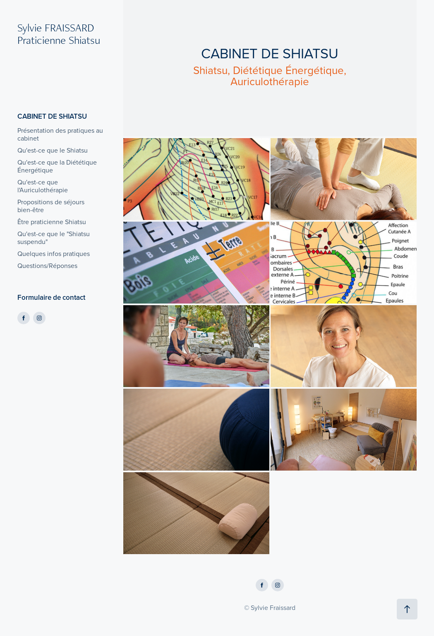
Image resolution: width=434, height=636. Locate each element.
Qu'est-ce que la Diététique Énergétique (57, 166)
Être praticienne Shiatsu (51, 221)
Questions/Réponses (47, 265)
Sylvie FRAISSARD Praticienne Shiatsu (58, 33)
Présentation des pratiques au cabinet (60, 134)
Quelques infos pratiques (53, 253)
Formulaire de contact (51, 297)
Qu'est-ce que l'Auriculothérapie (42, 185)
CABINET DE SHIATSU (52, 116)
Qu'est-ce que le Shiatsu (52, 150)
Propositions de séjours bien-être (50, 205)
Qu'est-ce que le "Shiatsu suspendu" (53, 237)
